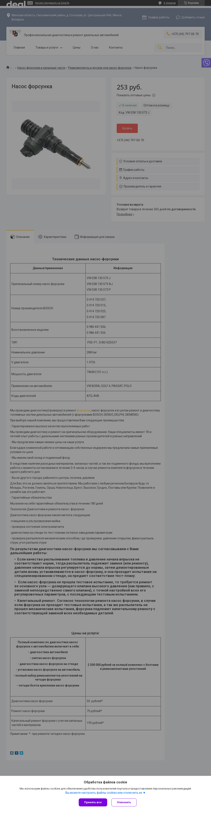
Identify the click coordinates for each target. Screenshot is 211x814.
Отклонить (124, 802)
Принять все (93, 802)
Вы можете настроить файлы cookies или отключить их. (104, 792)
